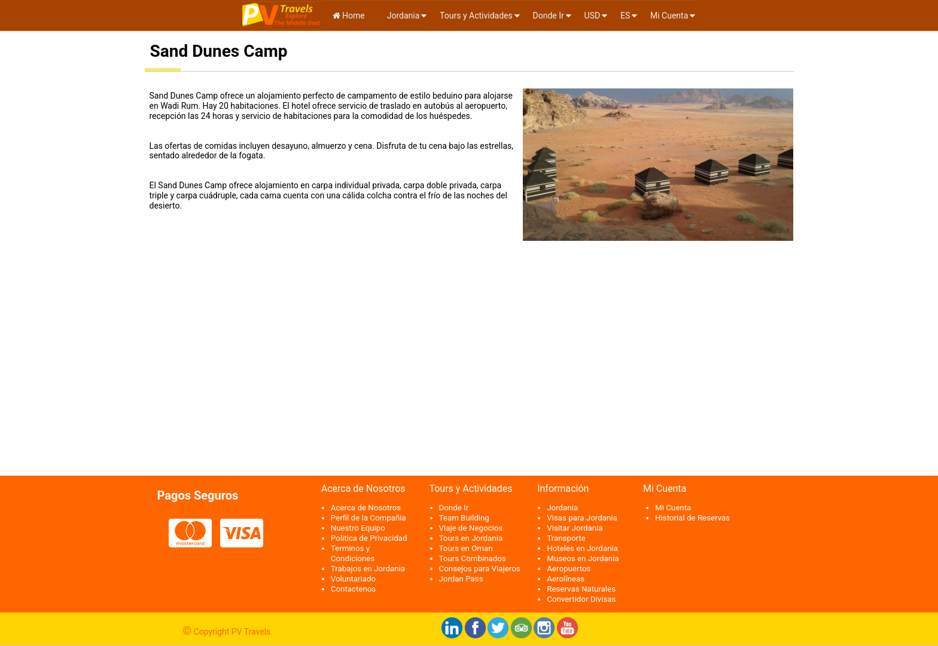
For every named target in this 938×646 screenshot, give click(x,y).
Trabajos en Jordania (368, 568)
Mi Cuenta (669, 15)
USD (592, 15)
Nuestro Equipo (358, 527)
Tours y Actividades (476, 15)
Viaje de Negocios (471, 527)
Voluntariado (353, 578)
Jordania (402, 15)
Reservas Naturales (581, 588)
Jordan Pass (461, 578)
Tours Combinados (472, 558)
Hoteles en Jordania (582, 548)
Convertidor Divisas (581, 599)
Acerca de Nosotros (366, 507)
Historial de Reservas (692, 517)
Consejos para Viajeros (479, 568)
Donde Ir (548, 15)
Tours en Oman (466, 548)
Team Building (464, 517)
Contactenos (353, 588)
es (625, 15)
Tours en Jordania (471, 538)
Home (349, 15)
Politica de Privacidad (369, 538)
